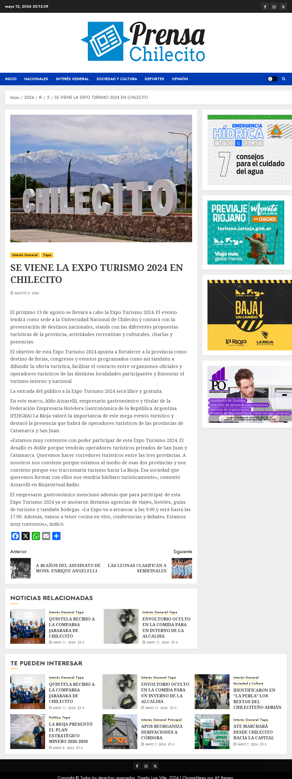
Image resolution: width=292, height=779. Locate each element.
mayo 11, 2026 (64, 643)
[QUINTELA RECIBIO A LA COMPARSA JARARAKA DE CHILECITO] (27, 626)
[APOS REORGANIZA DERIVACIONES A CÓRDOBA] (119, 731)
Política (55, 717)
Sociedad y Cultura (117, 78)
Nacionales (36, 78)
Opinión (180, 78)
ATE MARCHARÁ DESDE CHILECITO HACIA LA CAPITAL (253, 732)
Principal (175, 720)
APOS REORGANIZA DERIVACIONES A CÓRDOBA (162, 732)
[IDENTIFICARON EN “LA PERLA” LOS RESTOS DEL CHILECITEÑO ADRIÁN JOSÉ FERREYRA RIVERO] (212, 691)
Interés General (72, 78)
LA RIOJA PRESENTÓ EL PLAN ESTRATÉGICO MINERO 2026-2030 (71, 732)
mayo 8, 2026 (63, 748)
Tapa (47, 255)
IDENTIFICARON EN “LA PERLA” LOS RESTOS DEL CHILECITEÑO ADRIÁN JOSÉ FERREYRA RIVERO (257, 704)
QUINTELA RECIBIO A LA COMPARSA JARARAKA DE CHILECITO (72, 627)
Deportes (154, 78)
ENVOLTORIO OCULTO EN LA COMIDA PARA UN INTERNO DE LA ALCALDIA (166, 627)
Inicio (11, 78)
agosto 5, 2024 (27, 293)
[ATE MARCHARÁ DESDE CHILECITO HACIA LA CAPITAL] (212, 731)
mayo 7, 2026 (155, 745)
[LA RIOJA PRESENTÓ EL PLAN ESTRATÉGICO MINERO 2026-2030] (27, 731)
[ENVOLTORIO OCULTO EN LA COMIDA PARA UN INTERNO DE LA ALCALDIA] (121, 626)
